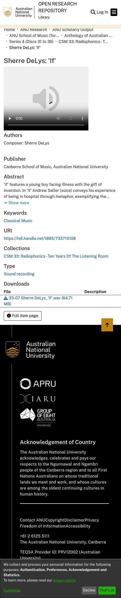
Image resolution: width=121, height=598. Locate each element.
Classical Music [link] (18, 220)
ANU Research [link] (33, 29)
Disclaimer (74, 520)
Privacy (92, 520)
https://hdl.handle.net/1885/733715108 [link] (40, 238)
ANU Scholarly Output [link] (72, 29)
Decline (89, 590)
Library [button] (44, 17)
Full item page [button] (22, 315)
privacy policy (64, 580)
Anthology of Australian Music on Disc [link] (89, 35)
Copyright (54, 520)
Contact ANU (32, 520)
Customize (11, 590)
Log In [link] (103, 12)
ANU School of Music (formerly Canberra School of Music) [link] (34, 35)
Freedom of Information (42, 526)
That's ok (107, 590)
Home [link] (9, 29)
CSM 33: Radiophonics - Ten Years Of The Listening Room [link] (84, 41)
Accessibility (77, 526)
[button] (93, 12)
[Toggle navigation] (114, 12)
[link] (56, 256)
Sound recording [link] (19, 274)
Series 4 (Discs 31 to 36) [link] (31, 41)
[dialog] (60, 579)
